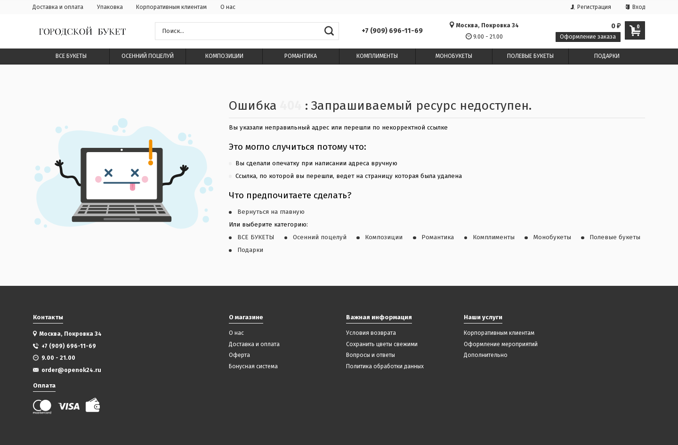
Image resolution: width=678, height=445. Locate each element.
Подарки (250, 250)
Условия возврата (371, 333)
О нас (227, 7)
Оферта (239, 355)
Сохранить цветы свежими (382, 344)
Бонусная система (253, 367)
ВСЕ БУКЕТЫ (255, 237)
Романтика (437, 237)
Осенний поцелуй (320, 237)
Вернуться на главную (271, 212)
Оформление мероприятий (501, 344)
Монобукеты (552, 237)
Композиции (384, 237)
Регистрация (591, 7)
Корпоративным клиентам (171, 7)
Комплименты (494, 237)
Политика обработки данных (385, 367)
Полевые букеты (614, 237)
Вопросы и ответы (370, 355)
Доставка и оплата (57, 7)
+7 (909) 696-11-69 (392, 31)
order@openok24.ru (71, 369)
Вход (635, 7)
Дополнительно (486, 355)
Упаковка (110, 7)
